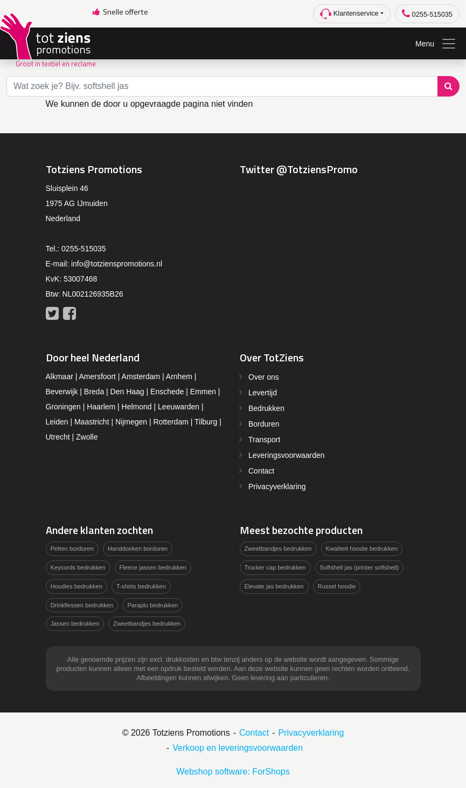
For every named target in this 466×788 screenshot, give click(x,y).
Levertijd (262, 392)
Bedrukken (266, 408)
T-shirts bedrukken (141, 586)
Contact (261, 471)
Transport (264, 439)
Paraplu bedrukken (152, 605)
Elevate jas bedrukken (274, 586)
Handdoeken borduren (138, 548)
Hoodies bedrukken (76, 586)
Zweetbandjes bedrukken (146, 623)
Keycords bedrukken (78, 567)
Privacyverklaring (277, 486)
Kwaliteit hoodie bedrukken (362, 548)
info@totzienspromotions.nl (116, 263)
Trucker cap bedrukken (275, 567)
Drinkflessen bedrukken (82, 605)
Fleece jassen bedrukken (153, 567)
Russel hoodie (337, 586)
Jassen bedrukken (75, 623)
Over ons (263, 377)
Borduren (264, 424)
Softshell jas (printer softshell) (359, 567)
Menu (436, 43)
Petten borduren (72, 548)
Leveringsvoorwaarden (286, 455)
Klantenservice (349, 13)
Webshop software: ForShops (232, 771)
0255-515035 (427, 14)
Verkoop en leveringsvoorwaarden (237, 747)
